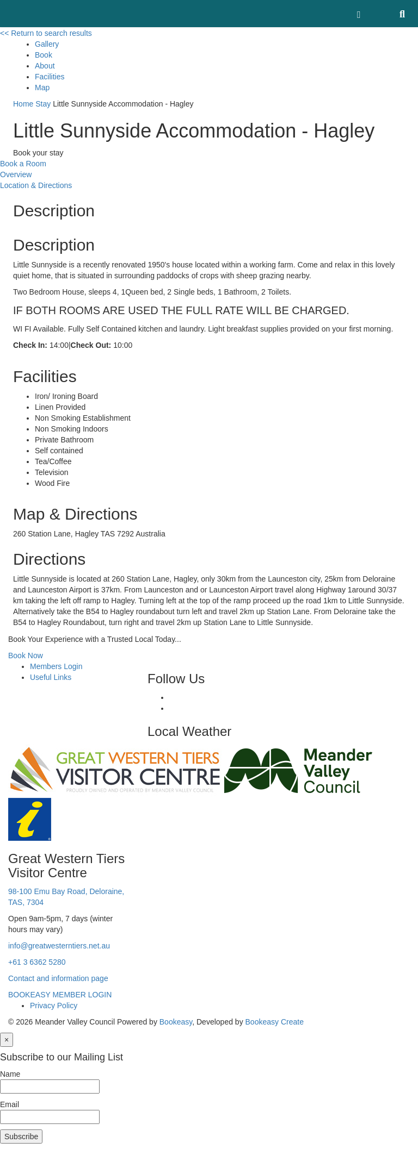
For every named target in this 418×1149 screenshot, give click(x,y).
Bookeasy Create (274, 1021)
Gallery (47, 44)
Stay (43, 103)
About (45, 65)
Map (42, 87)
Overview (16, 174)
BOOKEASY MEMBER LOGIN (60, 994)
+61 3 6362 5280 (37, 962)
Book (43, 55)
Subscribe (21, 1136)
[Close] (6, 1040)
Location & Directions (36, 185)
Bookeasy (175, 1021)
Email (9, 1104)
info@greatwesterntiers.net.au (59, 945)
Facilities (49, 76)
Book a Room (23, 163)
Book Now (25, 655)
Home (23, 103)
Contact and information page (58, 978)
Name (10, 1074)
